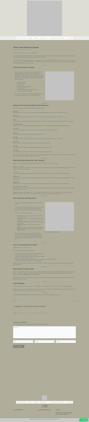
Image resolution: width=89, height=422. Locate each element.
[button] (44, 38)
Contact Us (69, 38)
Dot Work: (15, 172)
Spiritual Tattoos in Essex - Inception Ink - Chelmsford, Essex (34, 313)
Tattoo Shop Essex (21, 38)
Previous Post (15, 300)
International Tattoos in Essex (57, 38)
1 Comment (16, 49)
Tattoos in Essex (23, 52)
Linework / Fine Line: (18, 166)
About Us (30, 38)
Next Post (75, 300)
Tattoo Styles (44, 38)
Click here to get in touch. (40, 290)
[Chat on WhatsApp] (83, 419)
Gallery (36, 38)
